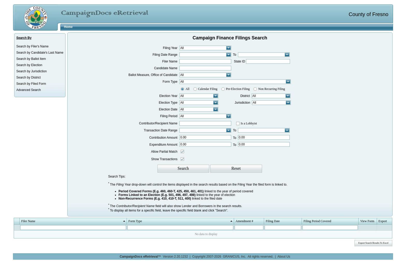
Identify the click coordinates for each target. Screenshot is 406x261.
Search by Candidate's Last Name (39, 52)
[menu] (39, 68)
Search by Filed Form (31, 84)
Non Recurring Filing (271, 89)
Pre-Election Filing (238, 89)
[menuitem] (39, 46)
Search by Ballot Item (31, 59)
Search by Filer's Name (32, 46)
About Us (283, 256)
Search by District (28, 77)
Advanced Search (28, 90)
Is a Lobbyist (249, 123)
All (187, 89)
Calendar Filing (208, 89)
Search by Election (29, 65)
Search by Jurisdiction (31, 71)
